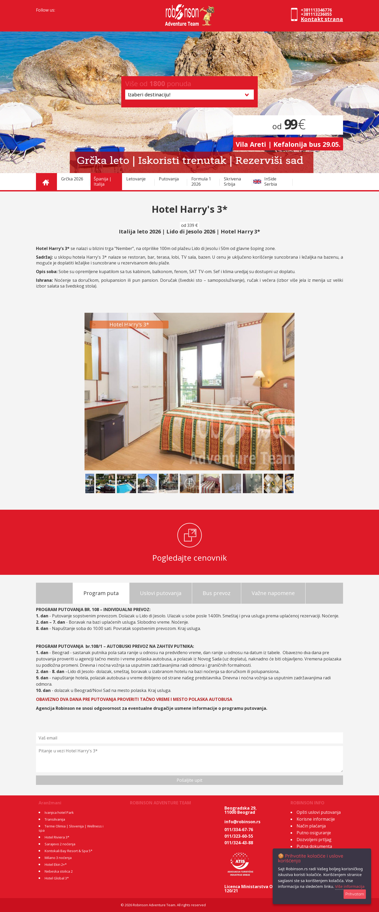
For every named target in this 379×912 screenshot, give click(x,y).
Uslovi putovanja (160, 593)
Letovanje (136, 179)
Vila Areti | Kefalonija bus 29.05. (288, 144)
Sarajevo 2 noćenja (60, 844)
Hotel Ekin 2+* (56, 864)
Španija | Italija (103, 181)
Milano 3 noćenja (58, 857)
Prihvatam (354, 894)
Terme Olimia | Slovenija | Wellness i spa (71, 828)
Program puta (101, 593)
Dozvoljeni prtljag (314, 839)
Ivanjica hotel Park (59, 812)
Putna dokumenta (314, 846)
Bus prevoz (216, 593)
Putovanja (169, 179)
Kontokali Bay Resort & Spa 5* (68, 850)
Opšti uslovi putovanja (319, 812)
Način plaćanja (311, 826)
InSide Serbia (270, 181)
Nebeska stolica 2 (59, 871)
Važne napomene (273, 593)
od (288, 126)
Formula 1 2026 (201, 181)
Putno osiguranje (314, 833)
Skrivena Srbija (232, 181)
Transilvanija (55, 819)
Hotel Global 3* (57, 878)
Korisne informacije (316, 819)
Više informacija (350, 886)
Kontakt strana (322, 19)
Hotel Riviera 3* (57, 837)
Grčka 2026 (72, 179)
